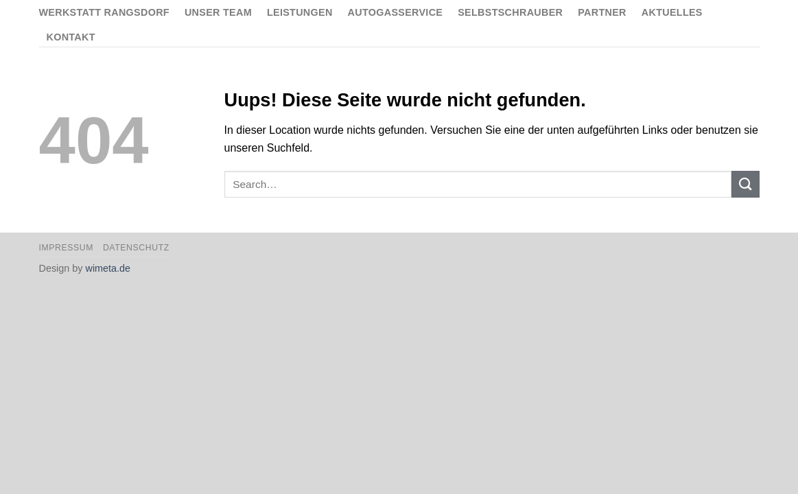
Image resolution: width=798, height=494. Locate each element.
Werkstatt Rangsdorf (104, 12)
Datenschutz (136, 247)
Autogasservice (395, 12)
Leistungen (300, 12)
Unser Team (218, 12)
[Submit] (745, 184)
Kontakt (71, 37)
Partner (602, 12)
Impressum (66, 247)
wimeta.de (108, 268)
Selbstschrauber (510, 12)
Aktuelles (672, 12)
